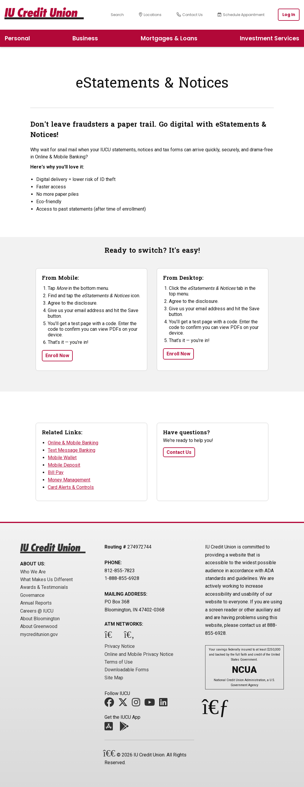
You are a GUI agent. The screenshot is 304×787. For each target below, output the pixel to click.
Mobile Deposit (64, 465)
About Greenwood (38, 626)
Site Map (113, 678)
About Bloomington (40, 618)
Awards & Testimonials (44, 587)
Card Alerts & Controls (71, 487)
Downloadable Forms (126, 669)
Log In (288, 15)
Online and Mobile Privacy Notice (138, 654)
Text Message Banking (71, 450)
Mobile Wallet (62, 457)
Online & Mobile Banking (73, 443)
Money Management (69, 480)
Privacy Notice (119, 646)
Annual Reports (36, 603)
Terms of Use (118, 662)
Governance (32, 595)
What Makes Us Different (46, 579)
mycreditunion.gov (39, 634)
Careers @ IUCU (36, 611)
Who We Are (33, 572)
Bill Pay (56, 472)
